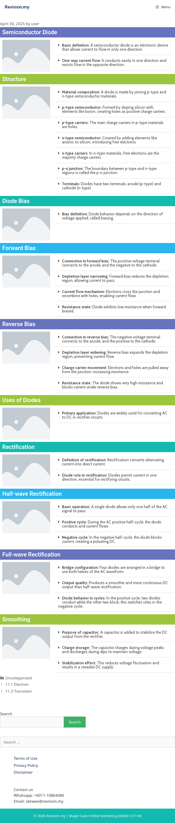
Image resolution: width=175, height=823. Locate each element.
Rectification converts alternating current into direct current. (113, 462)
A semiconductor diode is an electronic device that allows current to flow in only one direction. (115, 47)
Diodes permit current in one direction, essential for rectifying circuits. (109, 477)
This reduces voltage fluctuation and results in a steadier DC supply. (110, 665)
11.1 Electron (17, 684)
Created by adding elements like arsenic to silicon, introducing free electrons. (109, 140)
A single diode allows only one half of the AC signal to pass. (114, 508)
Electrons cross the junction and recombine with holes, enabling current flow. (111, 293)
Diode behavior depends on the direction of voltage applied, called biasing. (112, 216)
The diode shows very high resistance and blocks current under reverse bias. (112, 385)
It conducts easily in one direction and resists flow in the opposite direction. (114, 62)
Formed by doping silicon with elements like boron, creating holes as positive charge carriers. (114, 109)
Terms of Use (25, 758)
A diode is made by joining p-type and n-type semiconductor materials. (114, 94)
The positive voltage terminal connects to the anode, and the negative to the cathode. (111, 263)
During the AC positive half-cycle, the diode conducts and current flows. (111, 524)
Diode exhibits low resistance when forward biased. (114, 309)
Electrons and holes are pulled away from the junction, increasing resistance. (115, 369)
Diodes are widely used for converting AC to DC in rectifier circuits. (114, 415)
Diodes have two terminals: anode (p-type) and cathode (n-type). (111, 186)
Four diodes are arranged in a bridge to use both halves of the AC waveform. (113, 569)
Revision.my (17, 7)
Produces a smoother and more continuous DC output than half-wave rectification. (115, 584)
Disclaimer (23, 772)
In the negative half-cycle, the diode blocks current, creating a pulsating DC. (112, 539)
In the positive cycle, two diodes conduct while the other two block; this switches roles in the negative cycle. (110, 602)
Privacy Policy (26, 765)
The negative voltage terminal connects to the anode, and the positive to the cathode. (111, 339)
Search (6, 713)
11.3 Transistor (18, 691)
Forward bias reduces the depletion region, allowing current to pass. (115, 278)
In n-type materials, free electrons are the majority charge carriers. (110, 155)
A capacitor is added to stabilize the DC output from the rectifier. (114, 634)
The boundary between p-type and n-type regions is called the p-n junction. (109, 170)
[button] (114, 47)
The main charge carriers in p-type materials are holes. (113, 124)
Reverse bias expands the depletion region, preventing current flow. (115, 354)
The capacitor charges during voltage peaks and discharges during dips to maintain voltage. (113, 649)
